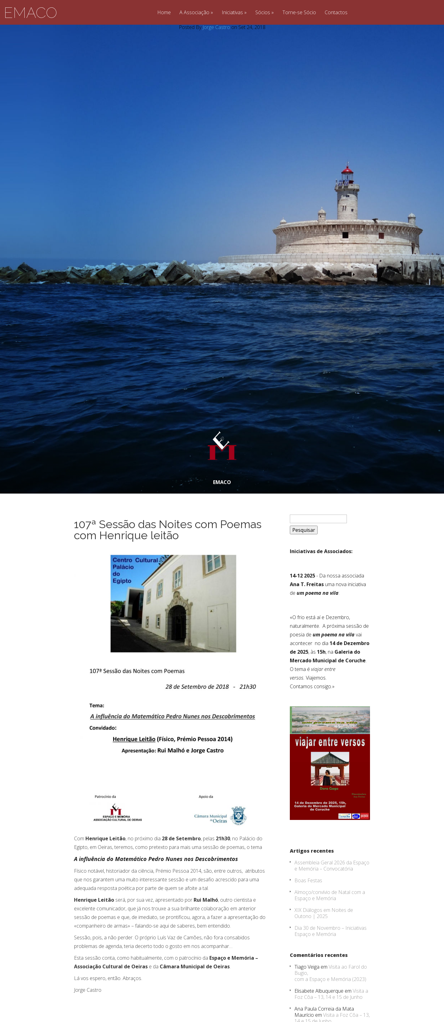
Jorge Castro (216, 27)
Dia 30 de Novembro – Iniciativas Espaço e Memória (330, 931)
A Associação (194, 13)
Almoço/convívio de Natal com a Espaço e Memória (329, 895)
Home (164, 13)
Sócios (262, 13)
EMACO (30, 12)
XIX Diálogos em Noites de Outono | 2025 (323, 913)
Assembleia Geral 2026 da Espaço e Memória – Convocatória (331, 865)
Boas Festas (308, 880)
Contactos (336, 13)
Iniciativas (232, 13)
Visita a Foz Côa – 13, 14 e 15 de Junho (331, 993)
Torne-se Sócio (299, 13)
